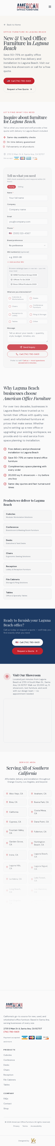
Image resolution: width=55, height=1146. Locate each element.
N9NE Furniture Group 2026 (24, 278)
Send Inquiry (27, 350)
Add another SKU (15, 265)
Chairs (7, 1070)
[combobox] (27, 249)
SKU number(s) (18, 255)
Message (11, 331)
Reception (8, 1074)
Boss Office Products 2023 (24, 287)
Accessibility (36, 1126)
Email (9, 220)
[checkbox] (10, 301)
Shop (6, 1108)
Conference (9, 1060)
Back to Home (12, 24)
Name (10, 196)
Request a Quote (27, 651)
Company (11, 207)
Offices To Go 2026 (20, 283)
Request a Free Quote (19, 89)
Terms (25, 1126)
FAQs (6, 1098)
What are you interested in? (19, 295)
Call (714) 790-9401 (19, 81)
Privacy (16, 1126)
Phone (10, 231)
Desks (6, 1065)
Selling (20, 190)
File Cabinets (10, 1079)
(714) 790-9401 (11, 1031)
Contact (8, 1103)
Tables (7, 1084)
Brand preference (15, 243)
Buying (11, 190)
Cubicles (8, 1055)
